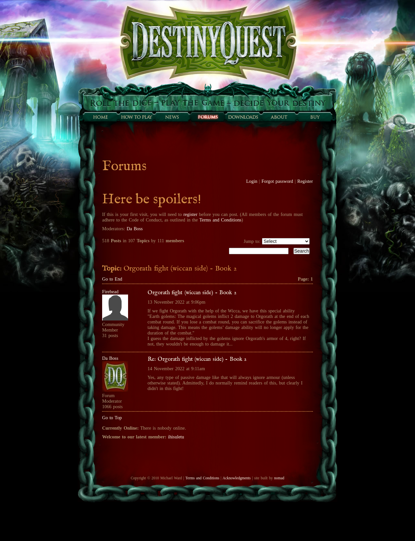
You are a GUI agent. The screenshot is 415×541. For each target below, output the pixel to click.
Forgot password (277, 181)
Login (251, 181)
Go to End (112, 279)
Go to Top (112, 417)
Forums (207, 117)
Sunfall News (172, 117)
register (190, 214)
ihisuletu (176, 436)
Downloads (243, 117)
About (279, 117)
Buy (314, 117)
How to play (136, 117)
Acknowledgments (237, 478)
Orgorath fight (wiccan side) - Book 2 (192, 292)
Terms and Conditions (220, 219)
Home (100, 117)
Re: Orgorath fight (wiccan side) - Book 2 (197, 359)
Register (305, 181)
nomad (279, 478)
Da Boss (134, 228)
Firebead (110, 291)
